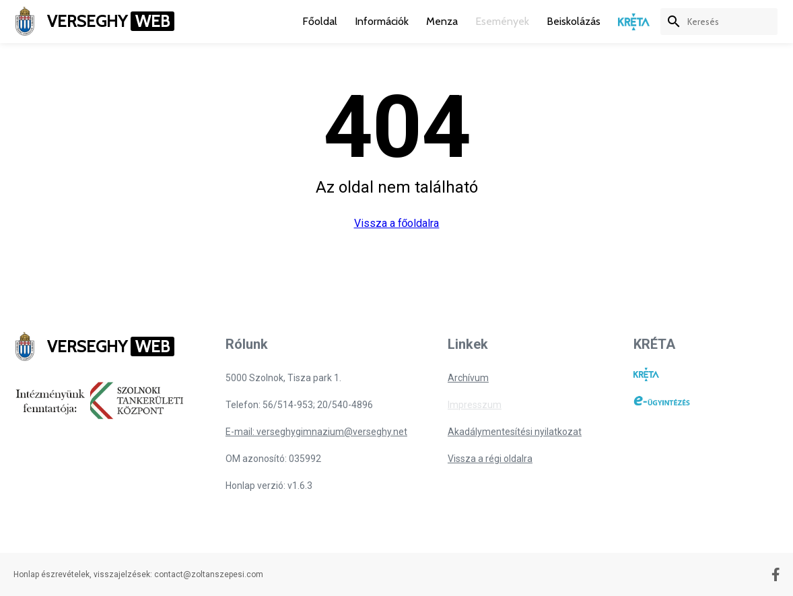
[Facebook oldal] (775, 574)
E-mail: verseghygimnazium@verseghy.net (316, 431)
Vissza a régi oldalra (490, 458)
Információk (382, 21)
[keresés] (732, 21)
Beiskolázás (573, 21)
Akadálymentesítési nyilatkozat (515, 431)
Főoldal (319, 21)
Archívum (468, 377)
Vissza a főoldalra (397, 223)
